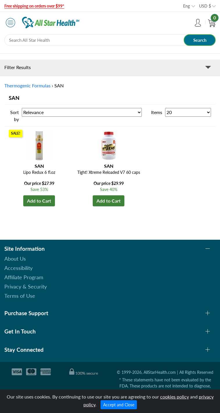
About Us (15, 258)
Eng (186, 5)
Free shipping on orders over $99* (34, 5)
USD (205, 5)
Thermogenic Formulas (27, 85)
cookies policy (174, 396)
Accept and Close (118, 404)
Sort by (14, 115)
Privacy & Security (25, 286)
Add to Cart (39, 200)
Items (156, 112)
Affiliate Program (23, 277)
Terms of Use (19, 296)
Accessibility (18, 268)
